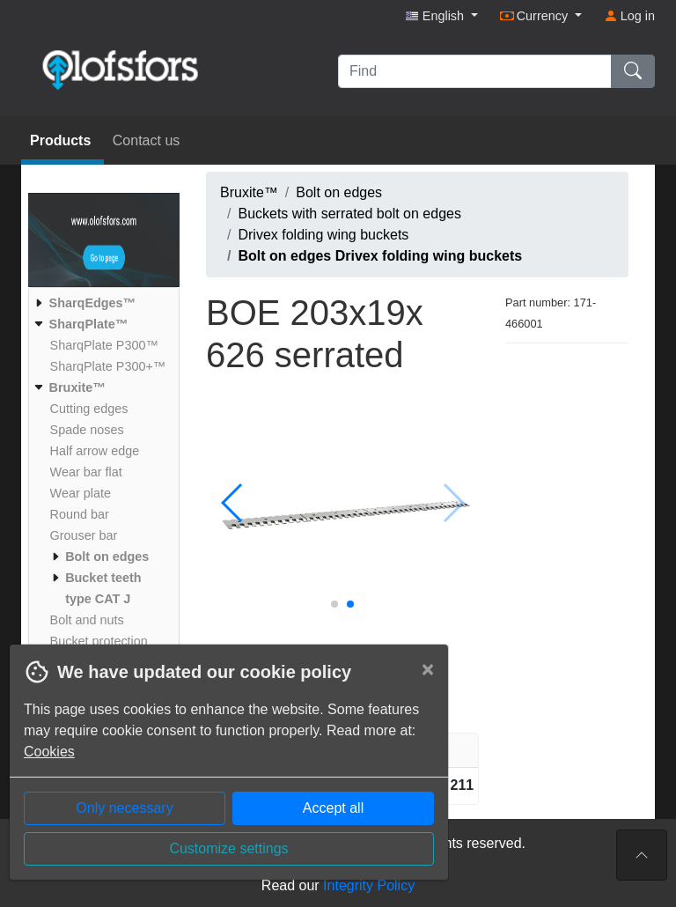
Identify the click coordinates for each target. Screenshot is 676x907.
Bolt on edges (339, 192)
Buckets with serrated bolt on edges (349, 213)
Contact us (146, 140)
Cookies (49, 751)
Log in (629, 16)
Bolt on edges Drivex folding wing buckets (380, 255)
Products (62, 140)
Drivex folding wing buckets (323, 234)
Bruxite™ (249, 192)
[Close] (428, 669)
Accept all (333, 807)
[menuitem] (101, 302)
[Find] (475, 71)
